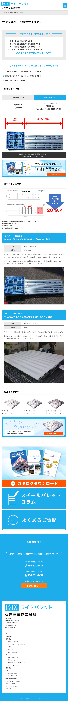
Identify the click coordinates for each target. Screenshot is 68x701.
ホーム (8, 634)
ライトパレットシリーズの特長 (16, 644)
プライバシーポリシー (12, 686)
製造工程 (10, 649)
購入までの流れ (12, 652)
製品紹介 (8, 639)
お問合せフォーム (34, 586)
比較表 (10, 647)
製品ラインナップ (13, 641)
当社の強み (9, 636)
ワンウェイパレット (13, 665)
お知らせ (8, 689)
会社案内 (8, 670)
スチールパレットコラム (13, 681)
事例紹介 (8, 668)
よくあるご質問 (10, 684)
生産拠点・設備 (12, 673)
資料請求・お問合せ (11, 678)
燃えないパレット (13, 660)
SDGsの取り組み (12, 676)
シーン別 (8, 655)
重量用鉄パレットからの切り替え (17, 663)
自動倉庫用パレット (13, 657)
